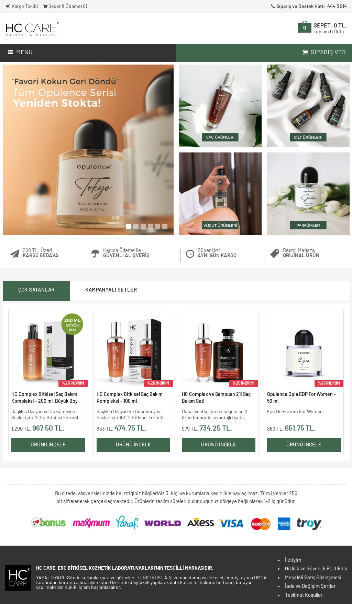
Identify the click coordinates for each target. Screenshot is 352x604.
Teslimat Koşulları (304, 595)
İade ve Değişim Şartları (311, 586)
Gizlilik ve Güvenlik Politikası (316, 568)
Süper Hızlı (217, 253)
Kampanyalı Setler (111, 290)
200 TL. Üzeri (40, 253)
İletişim (293, 560)
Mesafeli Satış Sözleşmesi (313, 577)
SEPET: (330, 28)
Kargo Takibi (21, 6)
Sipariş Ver (323, 52)
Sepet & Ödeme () (64, 6)
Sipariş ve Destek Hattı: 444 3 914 (308, 6)
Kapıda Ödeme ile (126, 253)
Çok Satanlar (36, 290)
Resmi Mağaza (301, 253)
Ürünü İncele (48, 444)
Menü (19, 52)
